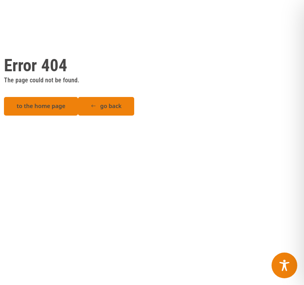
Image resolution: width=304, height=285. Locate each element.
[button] (106, 106)
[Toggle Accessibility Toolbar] (284, 265)
